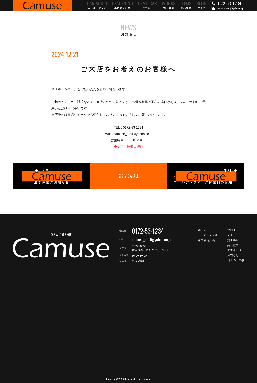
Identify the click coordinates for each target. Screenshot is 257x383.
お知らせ (233, 255)
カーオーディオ (208, 235)
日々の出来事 (235, 260)
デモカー (233, 235)
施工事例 (233, 240)
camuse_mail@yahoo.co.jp (151, 239)
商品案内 (233, 245)
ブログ (231, 230)
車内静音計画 (206, 240)
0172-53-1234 (148, 230)
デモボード (234, 250)
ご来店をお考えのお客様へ (128, 69)
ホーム (202, 230)
